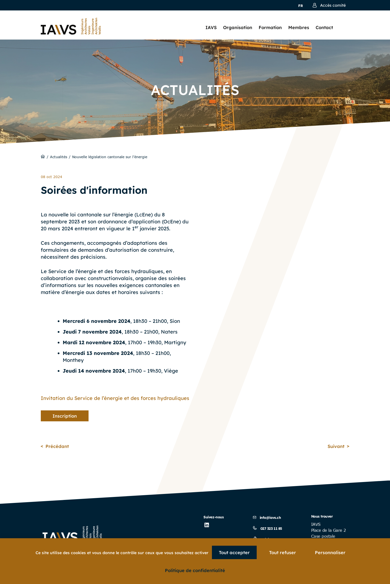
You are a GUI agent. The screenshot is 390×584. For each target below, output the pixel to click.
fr (300, 5)
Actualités (58, 157)
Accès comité (329, 5)
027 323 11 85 (267, 528)
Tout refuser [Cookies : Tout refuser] (282, 552)
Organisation (237, 27)
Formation (270, 27)
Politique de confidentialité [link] (195, 570)
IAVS (211, 27)
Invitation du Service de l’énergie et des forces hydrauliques (115, 398)
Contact (324, 27)
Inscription (64, 416)
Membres (298, 27)
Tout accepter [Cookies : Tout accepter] (234, 552)
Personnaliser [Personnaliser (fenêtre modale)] (330, 552)
